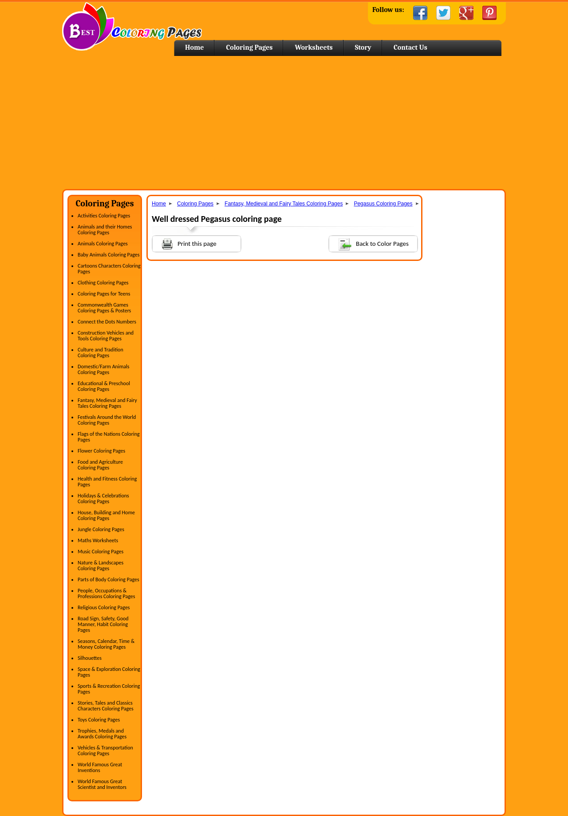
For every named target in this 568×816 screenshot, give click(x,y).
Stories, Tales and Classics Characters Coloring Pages (106, 706)
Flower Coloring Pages (101, 451)
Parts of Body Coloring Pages (108, 579)
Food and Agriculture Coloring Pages (100, 465)
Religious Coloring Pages (104, 607)
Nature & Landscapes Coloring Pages (100, 566)
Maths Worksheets (98, 540)
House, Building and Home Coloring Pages (106, 515)
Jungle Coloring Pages (101, 529)
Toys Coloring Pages (99, 720)
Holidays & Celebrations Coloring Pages (103, 499)
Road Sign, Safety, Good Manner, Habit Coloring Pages (103, 624)
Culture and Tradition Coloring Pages (100, 353)
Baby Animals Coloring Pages (108, 255)
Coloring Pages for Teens (104, 294)
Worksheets (313, 47)
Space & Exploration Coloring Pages (109, 672)
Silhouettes (90, 658)
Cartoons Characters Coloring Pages (109, 269)
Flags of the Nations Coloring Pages (109, 437)
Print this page (185, 243)
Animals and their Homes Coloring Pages (105, 230)
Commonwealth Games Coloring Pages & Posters (104, 308)
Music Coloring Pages (100, 551)
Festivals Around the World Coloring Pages (107, 420)
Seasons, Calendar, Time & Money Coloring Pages (106, 644)
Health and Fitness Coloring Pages (107, 482)
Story (363, 47)
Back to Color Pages (369, 243)
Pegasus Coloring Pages (383, 204)
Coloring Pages (249, 47)
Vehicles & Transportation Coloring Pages (105, 751)
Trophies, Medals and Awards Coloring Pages (102, 734)
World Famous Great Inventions (100, 767)
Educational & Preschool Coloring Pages (104, 386)
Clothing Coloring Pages (103, 283)
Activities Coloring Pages (104, 216)
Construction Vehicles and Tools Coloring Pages (106, 336)
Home (132, 26)
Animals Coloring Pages (103, 243)
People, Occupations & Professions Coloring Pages (106, 593)
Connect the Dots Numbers (107, 322)
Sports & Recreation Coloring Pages (109, 689)
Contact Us (410, 47)
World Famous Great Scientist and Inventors (102, 784)
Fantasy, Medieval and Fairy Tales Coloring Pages (107, 403)
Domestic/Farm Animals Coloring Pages (103, 369)
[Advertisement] (284, 122)
